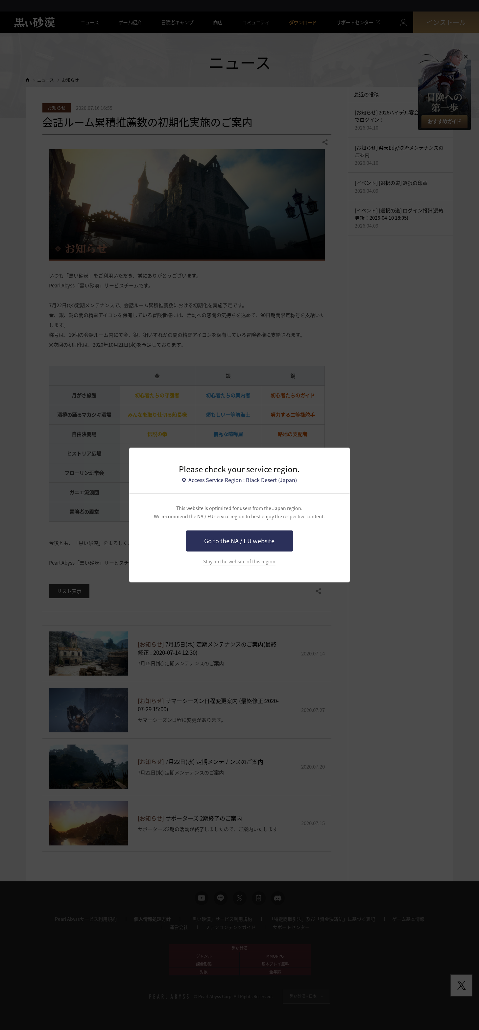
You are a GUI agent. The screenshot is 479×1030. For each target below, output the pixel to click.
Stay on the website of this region (239, 561)
